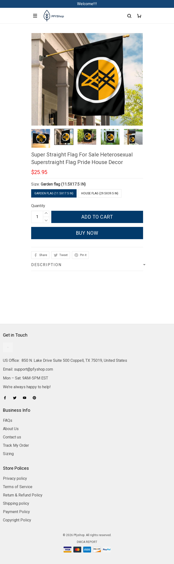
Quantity (38, 205)
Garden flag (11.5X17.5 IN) (63, 184)
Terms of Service (17, 486)
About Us (11, 428)
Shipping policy (16, 503)
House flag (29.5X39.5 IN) (99, 193)
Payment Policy (16, 511)
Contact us (12, 437)
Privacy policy (15, 478)
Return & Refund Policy (22, 495)
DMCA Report (87, 542)
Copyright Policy (17, 520)
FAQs (7, 420)
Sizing (8, 453)
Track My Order (16, 445)
